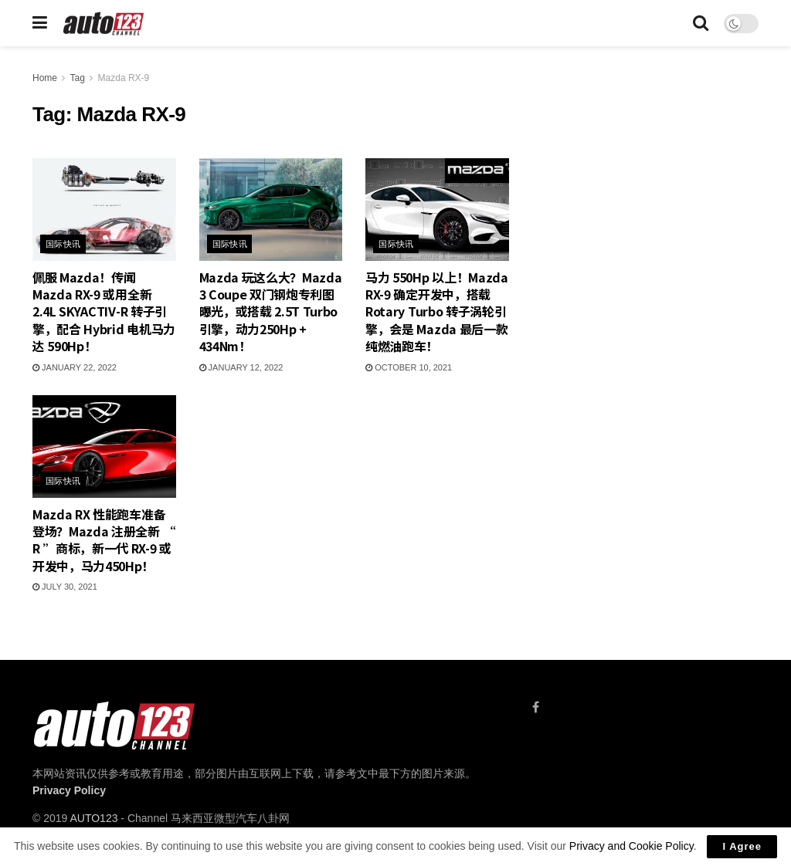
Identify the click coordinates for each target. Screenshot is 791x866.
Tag (77, 78)
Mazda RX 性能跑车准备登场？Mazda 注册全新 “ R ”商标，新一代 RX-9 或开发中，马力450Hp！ (103, 540)
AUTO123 (93, 818)
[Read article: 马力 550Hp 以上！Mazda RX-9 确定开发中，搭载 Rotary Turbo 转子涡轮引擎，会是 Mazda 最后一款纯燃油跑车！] (437, 209)
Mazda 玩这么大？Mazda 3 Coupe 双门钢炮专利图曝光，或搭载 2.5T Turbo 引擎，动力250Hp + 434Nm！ (270, 312)
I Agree (742, 846)
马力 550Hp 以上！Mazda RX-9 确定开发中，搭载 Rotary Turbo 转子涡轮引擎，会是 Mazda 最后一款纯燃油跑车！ (436, 312)
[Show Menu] (39, 23)
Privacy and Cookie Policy (631, 846)
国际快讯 (63, 244)
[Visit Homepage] (104, 23)
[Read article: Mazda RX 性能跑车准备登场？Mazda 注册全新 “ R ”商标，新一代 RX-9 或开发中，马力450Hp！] (104, 446)
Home (44, 78)
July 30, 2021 (64, 586)
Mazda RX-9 (124, 78)
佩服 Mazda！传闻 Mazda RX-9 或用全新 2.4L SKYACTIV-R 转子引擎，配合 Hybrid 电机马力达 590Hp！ (103, 312)
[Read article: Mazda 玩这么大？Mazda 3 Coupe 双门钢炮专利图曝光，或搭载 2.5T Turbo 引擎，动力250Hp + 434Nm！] (271, 209)
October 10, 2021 (408, 367)
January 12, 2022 (241, 367)
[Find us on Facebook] (535, 707)
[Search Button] (700, 23)
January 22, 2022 (74, 367)
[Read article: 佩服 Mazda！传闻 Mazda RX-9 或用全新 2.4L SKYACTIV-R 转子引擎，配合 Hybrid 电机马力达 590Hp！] (104, 209)
